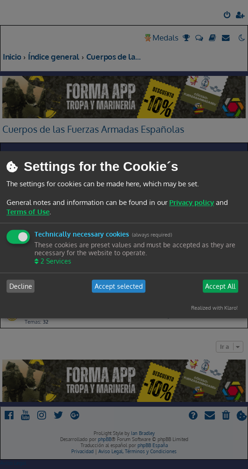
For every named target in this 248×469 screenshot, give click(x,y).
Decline (20, 286)
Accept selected (119, 286)
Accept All (220, 286)
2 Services (55, 261)
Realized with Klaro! (214, 308)
